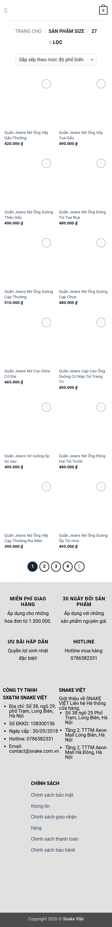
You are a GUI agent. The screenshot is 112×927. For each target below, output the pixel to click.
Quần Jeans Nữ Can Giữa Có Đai (27, 373)
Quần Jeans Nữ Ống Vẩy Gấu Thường (26, 135)
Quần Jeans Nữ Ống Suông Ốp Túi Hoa (83, 538)
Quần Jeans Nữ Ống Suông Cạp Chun (83, 294)
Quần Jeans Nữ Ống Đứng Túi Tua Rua (82, 214)
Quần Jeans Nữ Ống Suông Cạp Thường (28, 294)
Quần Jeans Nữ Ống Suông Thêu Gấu (28, 214)
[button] (8, 10)
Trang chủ (28, 31)
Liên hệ (77, 703)
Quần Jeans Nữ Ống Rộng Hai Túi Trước (82, 458)
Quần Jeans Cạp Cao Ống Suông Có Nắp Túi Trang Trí (82, 376)
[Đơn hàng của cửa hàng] (56, 60)
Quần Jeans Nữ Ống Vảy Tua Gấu (81, 135)
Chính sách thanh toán (55, 839)
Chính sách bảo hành (53, 850)
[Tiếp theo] (79, 567)
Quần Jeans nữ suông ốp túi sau (27, 458)
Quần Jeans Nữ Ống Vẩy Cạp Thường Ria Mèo (26, 538)
